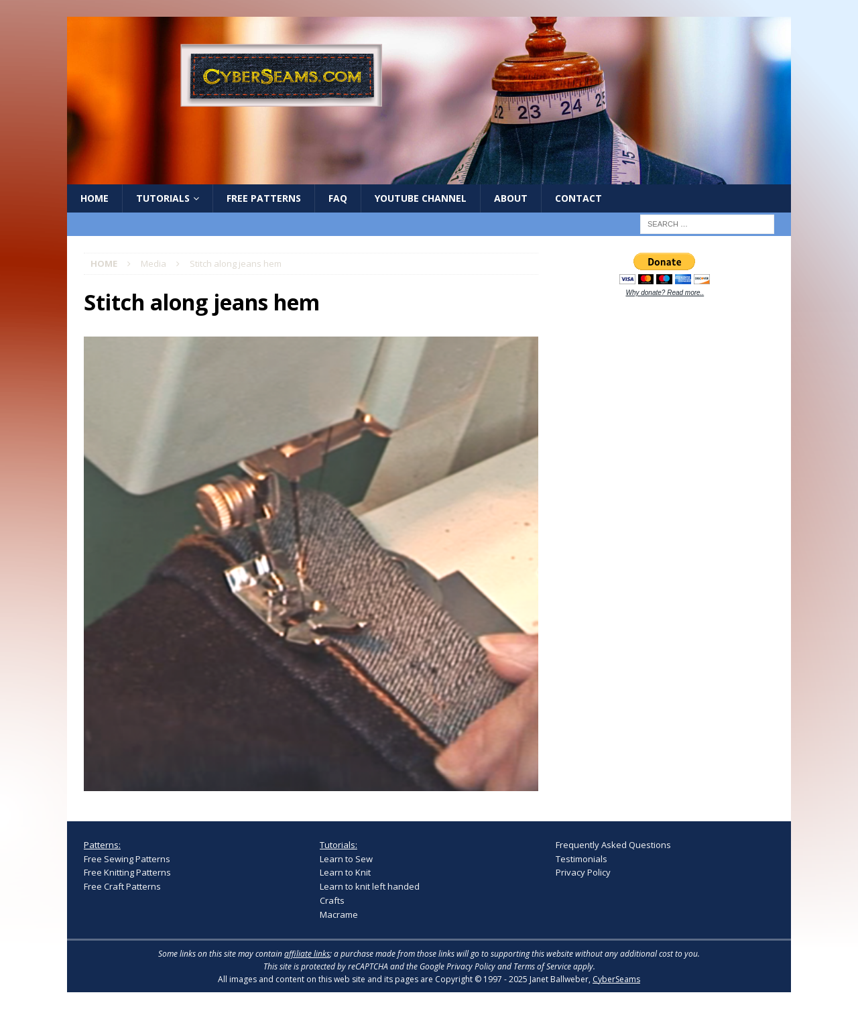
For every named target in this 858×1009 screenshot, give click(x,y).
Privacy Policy (583, 872)
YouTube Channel (421, 198)
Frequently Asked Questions (613, 845)
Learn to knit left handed (370, 886)
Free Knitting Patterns (127, 872)
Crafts (332, 900)
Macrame (339, 914)
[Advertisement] (656, 517)
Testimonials (581, 859)
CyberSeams (616, 979)
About (511, 198)
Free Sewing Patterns (127, 859)
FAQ (337, 198)
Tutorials (163, 198)
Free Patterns (264, 198)
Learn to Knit (345, 872)
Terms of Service (542, 966)
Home (94, 198)
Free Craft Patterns (122, 886)
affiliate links (307, 953)
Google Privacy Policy (457, 966)
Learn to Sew (346, 859)
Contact (578, 198)
